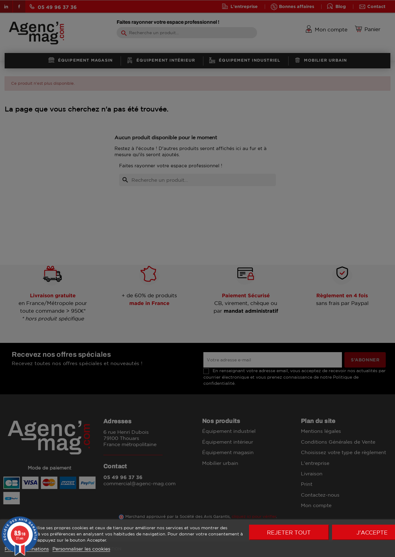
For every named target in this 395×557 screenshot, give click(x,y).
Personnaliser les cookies (81, 548)
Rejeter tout (289, 532)
